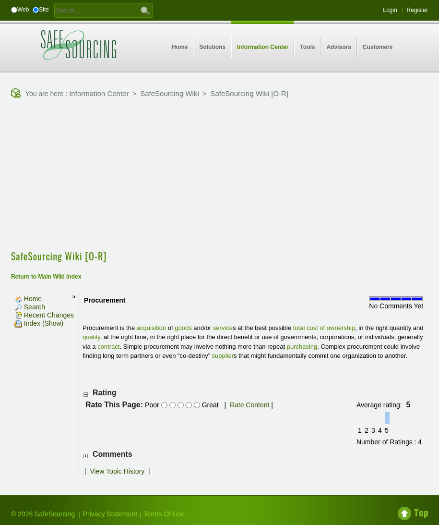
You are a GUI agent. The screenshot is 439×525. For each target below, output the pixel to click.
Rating (105, 393)
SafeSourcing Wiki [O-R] (249, 93)
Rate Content (250, 405)
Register (417, 10)
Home (28, 299)
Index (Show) (38, 323)
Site (44, 9)
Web (23, 9)
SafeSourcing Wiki (169, 93)
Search (29, 307)
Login (390, 10)
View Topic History (117, 471)
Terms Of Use (164, 514)
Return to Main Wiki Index (46, 276)
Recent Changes (44, 315)
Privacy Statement (110, 514)
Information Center (99, 93)
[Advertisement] (225, 175)
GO (145, 10)
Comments (112, 454)
